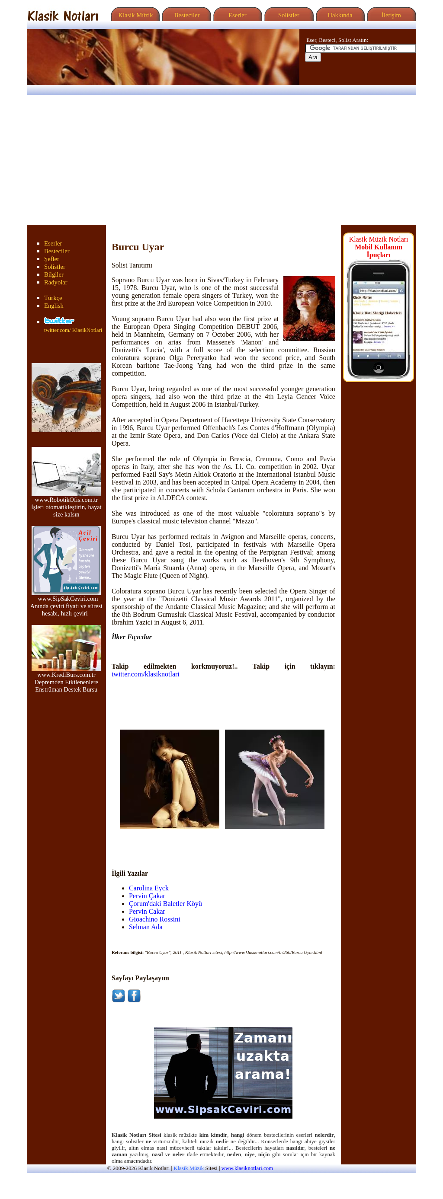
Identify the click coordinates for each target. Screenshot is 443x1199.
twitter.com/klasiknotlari (146, 674)
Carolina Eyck (149, 888)
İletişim (390, 15)
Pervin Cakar (147, 911)
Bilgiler (54, 274)
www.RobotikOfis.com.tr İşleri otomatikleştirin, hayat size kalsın (66, 504)
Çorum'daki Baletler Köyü (165, 903)
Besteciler (185, 15)
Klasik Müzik (134, 15)
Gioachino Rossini (154, 919)
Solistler (287, 15)
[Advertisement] (221, 159)
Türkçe (53, 297)
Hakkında (339, 15)
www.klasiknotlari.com (247, 1168)
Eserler (236, 15)
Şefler (51, 258)
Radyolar (55, 282)
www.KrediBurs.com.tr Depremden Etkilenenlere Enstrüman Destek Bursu (66, 679)
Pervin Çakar (147, 895)
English (54, 305)
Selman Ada (146, 927)
